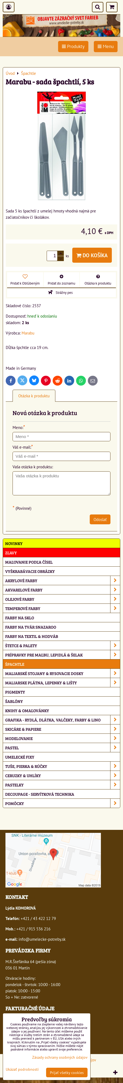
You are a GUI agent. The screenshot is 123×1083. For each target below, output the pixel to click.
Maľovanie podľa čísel (29, 562)
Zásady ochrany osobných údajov (60, 1057)
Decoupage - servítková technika (39, 794)
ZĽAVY (11, 552)
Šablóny (14, 701)
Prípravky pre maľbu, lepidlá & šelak (62, 654)
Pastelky (62, 784)
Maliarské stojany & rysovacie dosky (62, 673)
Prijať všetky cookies (67, 1072)
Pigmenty (15, 692)
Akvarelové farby (62, 589)
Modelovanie (62, 738)
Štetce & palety (62, 645)
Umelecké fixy (19, 757)
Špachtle (14, 664)
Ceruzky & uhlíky (62, 775)
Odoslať (100, 519)
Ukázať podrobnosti (22, 1069)
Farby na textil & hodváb (31, 636)
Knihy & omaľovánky (27, 710)
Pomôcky (62, 803)
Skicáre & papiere (62, 728)
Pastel (62, 747)
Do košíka (92, 255)
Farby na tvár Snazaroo (30, 627)
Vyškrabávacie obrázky (30, 571)
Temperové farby (62, 608)
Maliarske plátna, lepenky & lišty (62, 682)
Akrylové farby (62, 580)
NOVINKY (14, 543)
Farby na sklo (19, 617)
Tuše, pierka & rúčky (62, 766)
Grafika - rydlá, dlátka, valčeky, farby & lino (62, 719)
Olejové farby (62, 598)
